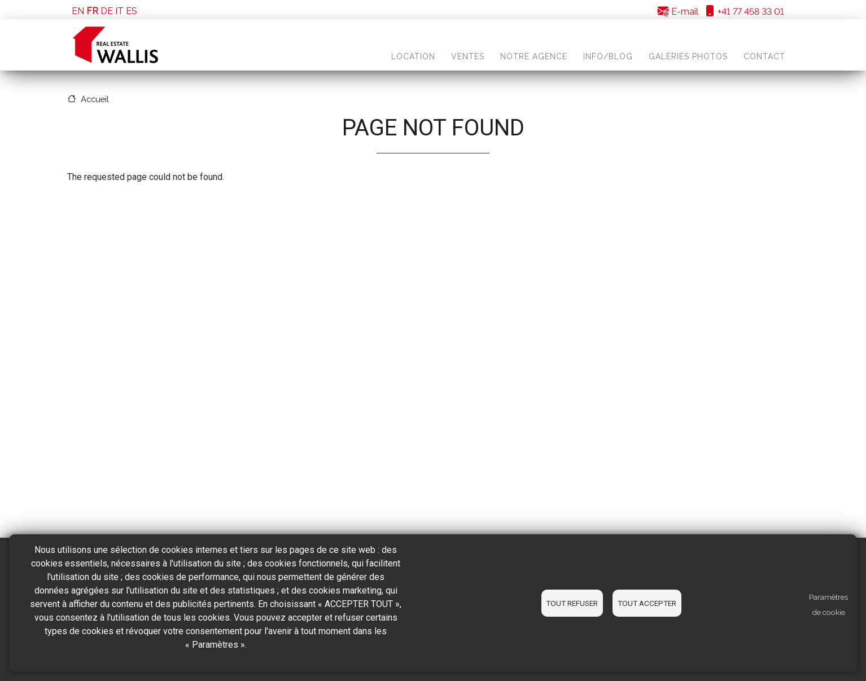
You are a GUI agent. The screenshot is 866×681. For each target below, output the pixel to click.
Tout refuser (572, 603)
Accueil (95, 99)
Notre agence (533, 56)
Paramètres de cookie (828, 604)
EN (78, 11)
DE (106, 11)
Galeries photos (688, 56)
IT (119, 11)
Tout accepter (647, 603)
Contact (764, 56)
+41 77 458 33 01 (744, 11)
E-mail (678, 11)
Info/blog (608, 56)
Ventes (467, 56)
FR (92, 11)
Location (413, 56)
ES (131, 11)
